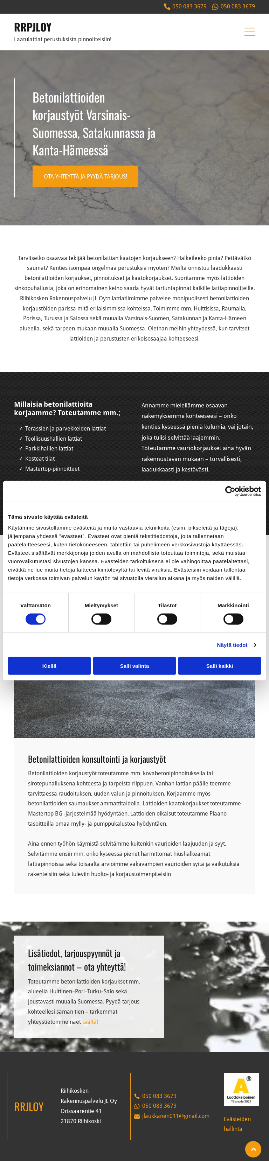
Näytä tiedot (232, 645)
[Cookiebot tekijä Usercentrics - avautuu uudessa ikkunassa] (230, 491)
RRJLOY (28, 1106)
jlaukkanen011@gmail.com (175, 1116)
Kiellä (49, 666)
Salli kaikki (219, 666)
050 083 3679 (189, 6)
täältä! (90, 1022)
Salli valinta (134, 666)
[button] (249, 32)
